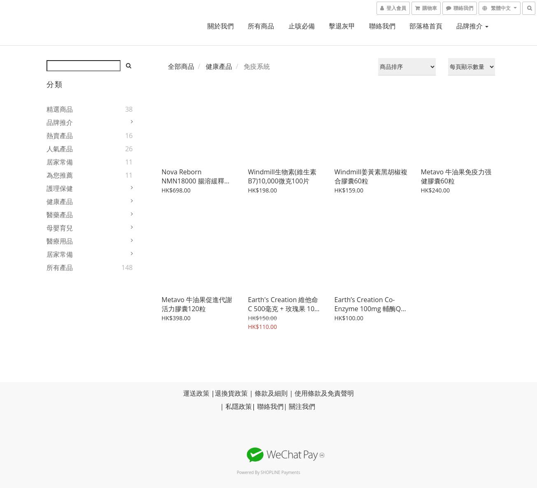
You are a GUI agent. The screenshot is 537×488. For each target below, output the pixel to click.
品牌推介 (472, 25)
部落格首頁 (425, 25)
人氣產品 (59, 148)
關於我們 (220, 25)
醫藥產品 (59, 214)
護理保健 (59, 188)
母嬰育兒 (59, 227)
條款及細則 (271, 393)
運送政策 (196, 393)
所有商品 (261, 25)
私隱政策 (238, 406)
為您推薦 (59, 175)
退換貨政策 (231, 393)
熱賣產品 (59, 135)
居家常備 (59, 162)
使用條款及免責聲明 (324, 393)
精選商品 (59, 109)
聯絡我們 (382, 25)
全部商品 (181, 66)
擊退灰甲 (342, 25)
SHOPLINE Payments (280, 472)
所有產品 (59, 267)
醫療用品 (59, 241)
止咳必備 (301, 25)
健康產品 (59, 201)
